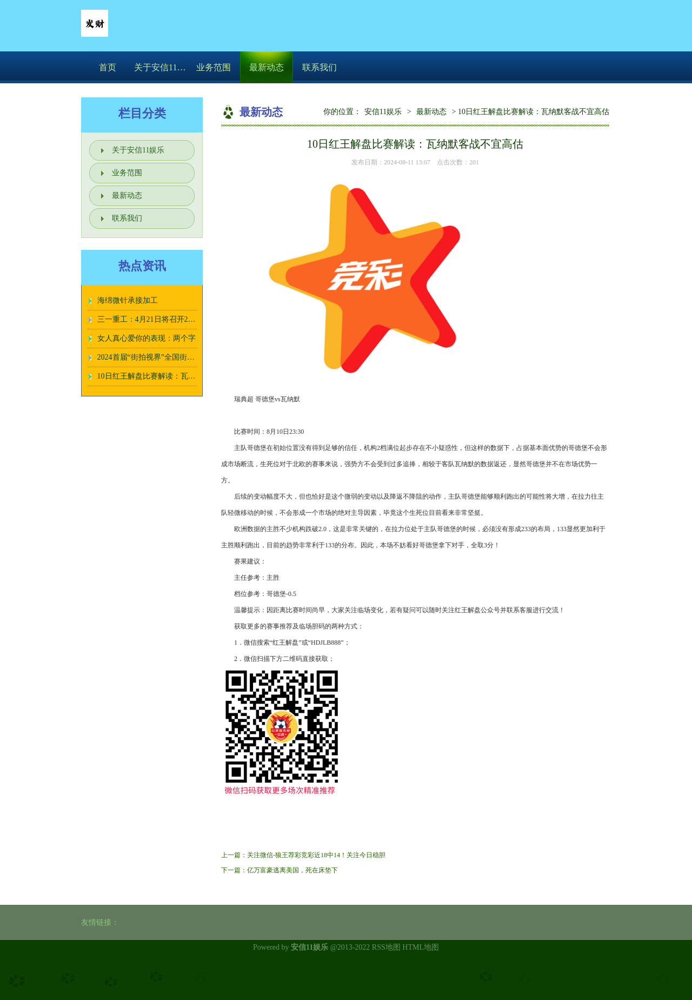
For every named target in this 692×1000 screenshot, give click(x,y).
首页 (107, 67)
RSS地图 (386, 947)
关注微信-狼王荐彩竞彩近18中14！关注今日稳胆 (316, 855)
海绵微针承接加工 (127, 300)
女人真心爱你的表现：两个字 (146, 338)
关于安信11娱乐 (160, 67)
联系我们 (319, 67)
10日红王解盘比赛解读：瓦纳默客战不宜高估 (173, 376)
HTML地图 (420, 947)
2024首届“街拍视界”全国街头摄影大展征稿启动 (176, 357)
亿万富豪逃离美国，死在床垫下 (292, 870)
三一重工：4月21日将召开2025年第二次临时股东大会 (186, 319)
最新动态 (266, 67)
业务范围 (213, 67)
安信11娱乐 (383, 112)
